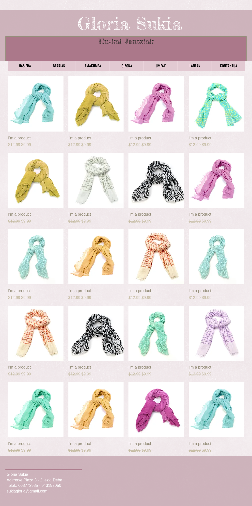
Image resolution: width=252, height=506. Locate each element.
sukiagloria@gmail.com (27, 491)
